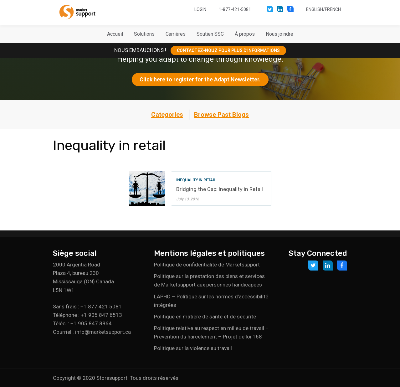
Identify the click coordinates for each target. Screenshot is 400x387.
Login (200, 9)
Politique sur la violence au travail (193, 348)
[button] (144, 34)
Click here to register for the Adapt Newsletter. (200, 79)
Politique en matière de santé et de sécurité (205, 316)
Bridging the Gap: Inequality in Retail (219, 189)
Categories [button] (167, 114)
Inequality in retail (196, 180)
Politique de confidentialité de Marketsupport (207, 264)
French (333, 9)
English (314, 9)
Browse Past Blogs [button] (221, 114)
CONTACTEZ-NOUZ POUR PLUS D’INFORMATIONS (228, 50)
